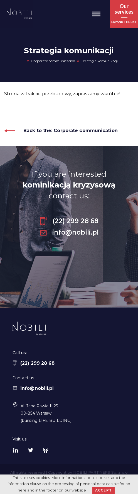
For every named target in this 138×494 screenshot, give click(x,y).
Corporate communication (53, 61)
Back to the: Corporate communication (61, 130)
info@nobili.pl (69, 232)
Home (22, 61)
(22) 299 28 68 (69, 221)
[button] (96, 14)
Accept (103, 490)
